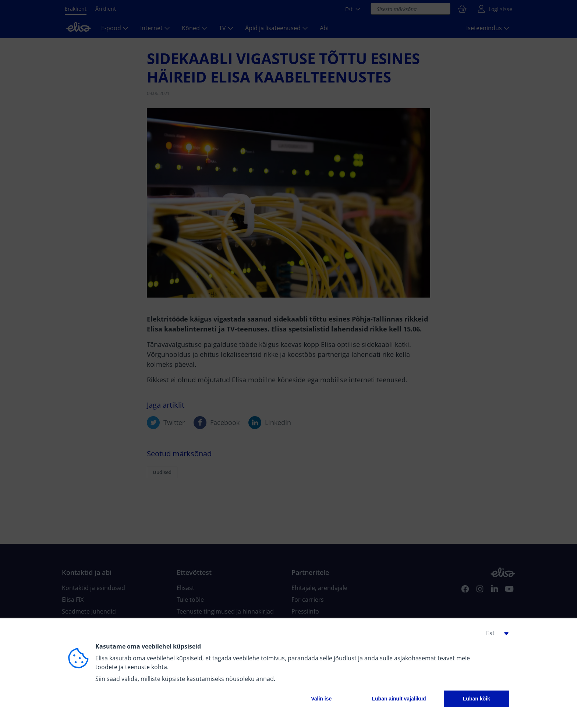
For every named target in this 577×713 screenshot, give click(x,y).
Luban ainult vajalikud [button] (399, 699)
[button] (494, 633)
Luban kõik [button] (476, 699)
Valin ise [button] (321, 699)
